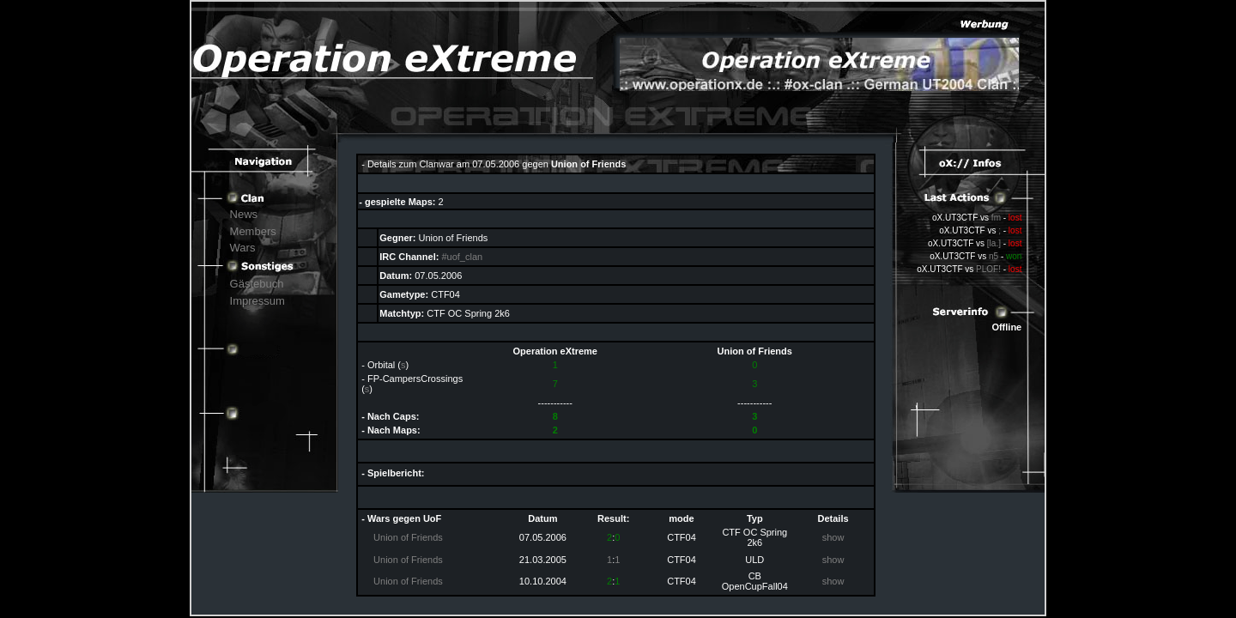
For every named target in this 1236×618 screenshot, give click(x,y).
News (244, 214)
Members (253, 231)
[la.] (994, 243)
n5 (993, 256)
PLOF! (988, 269)
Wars (243, 247)
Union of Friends (408, 537)
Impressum (257, 300)
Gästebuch (257, 283)
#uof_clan (461, 256)
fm (996, 217)
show (833, 537)
